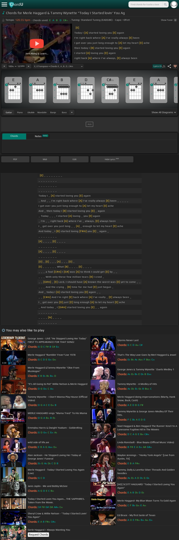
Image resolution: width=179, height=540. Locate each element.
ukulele (30, 112)
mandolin (42, 112)
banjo (53, 112)
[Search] (165, 4)
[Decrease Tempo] (4, 66)
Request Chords (38, 534)
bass (64, 112)
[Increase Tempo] (28, 66)
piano (20, 112)
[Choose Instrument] (71, 112)
